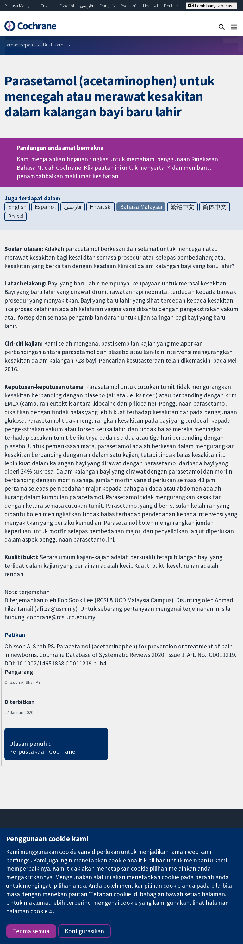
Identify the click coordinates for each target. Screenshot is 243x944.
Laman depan (18, 44)
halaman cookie (27, 911)
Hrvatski (150, 6)
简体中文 (214, 207)
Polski (15, 216)
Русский (129, 6)
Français (107, 6)
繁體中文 (182, 207)
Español (66, 6)
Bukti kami (53, 44)
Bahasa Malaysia (19, 6)
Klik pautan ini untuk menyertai (125, 167)
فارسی (86, 6)
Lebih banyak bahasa (211, 6)
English (47, 6)
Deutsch (171, 6)
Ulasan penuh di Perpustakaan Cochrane (42, 747)
